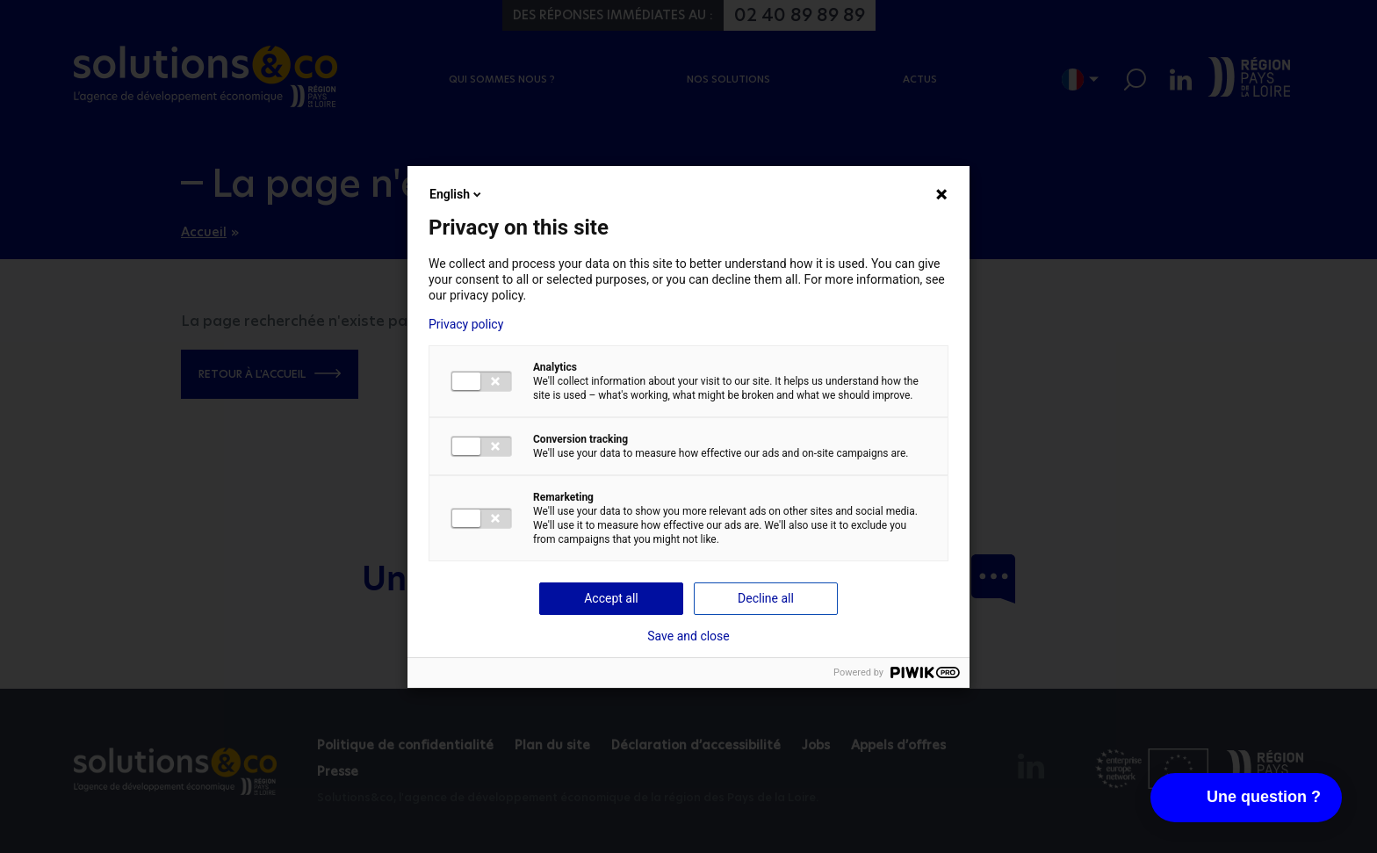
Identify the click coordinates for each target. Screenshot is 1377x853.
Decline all (766, 598)
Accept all (611, 598)
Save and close (688, 636)
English (456, 194)
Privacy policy (466, 324)
